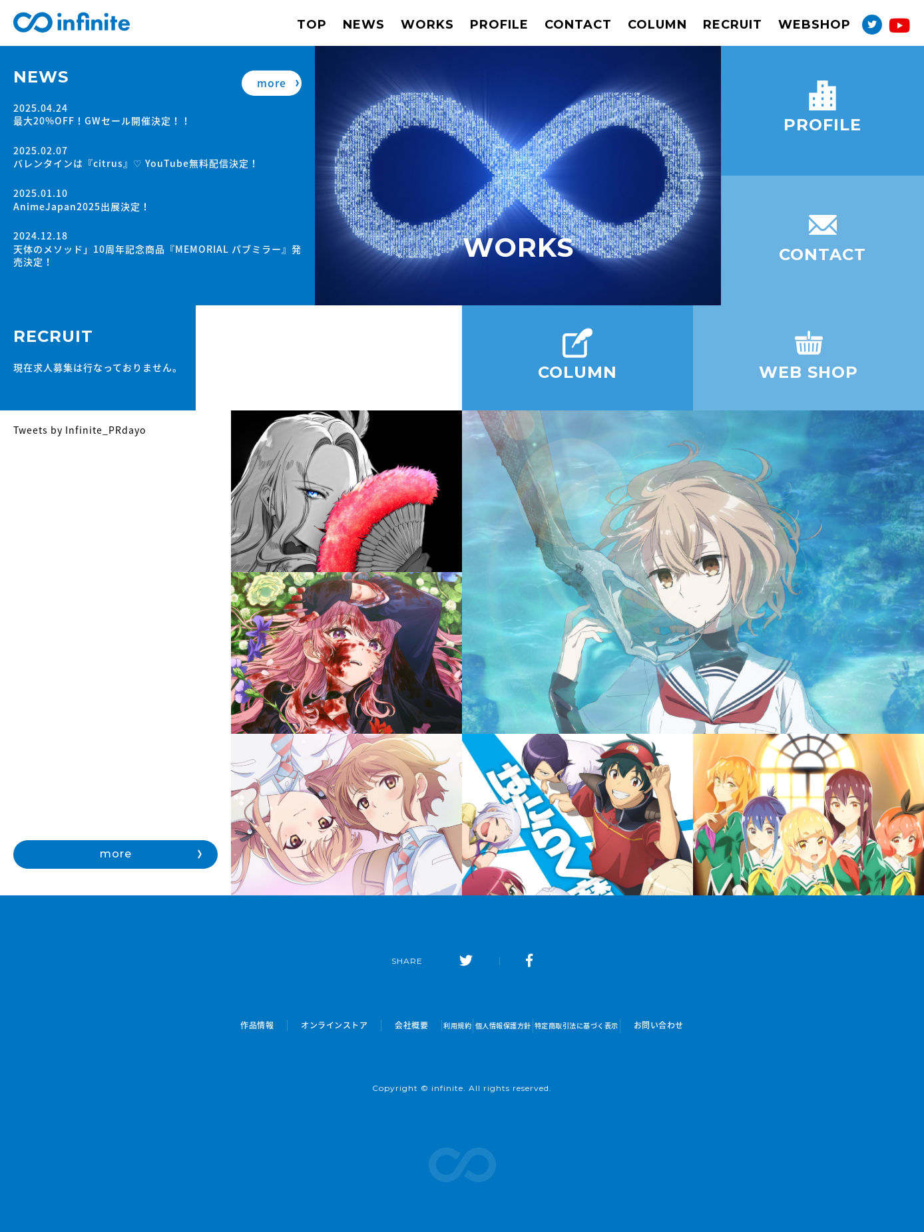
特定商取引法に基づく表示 (608, 1025)
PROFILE (499, 24)
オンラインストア (283, 1025)
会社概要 (360, 1025)
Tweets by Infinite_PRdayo (79, 429)
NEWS (364, 24)
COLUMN (657, 24)
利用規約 (420, 1025)
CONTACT (578, 24)
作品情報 (205, 1025)
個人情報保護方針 (498, 1025)
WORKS (427, 24)
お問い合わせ (711, 1025)
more (271, 77)
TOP (312, 24)
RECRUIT (732, 24)
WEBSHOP (814, 24)
